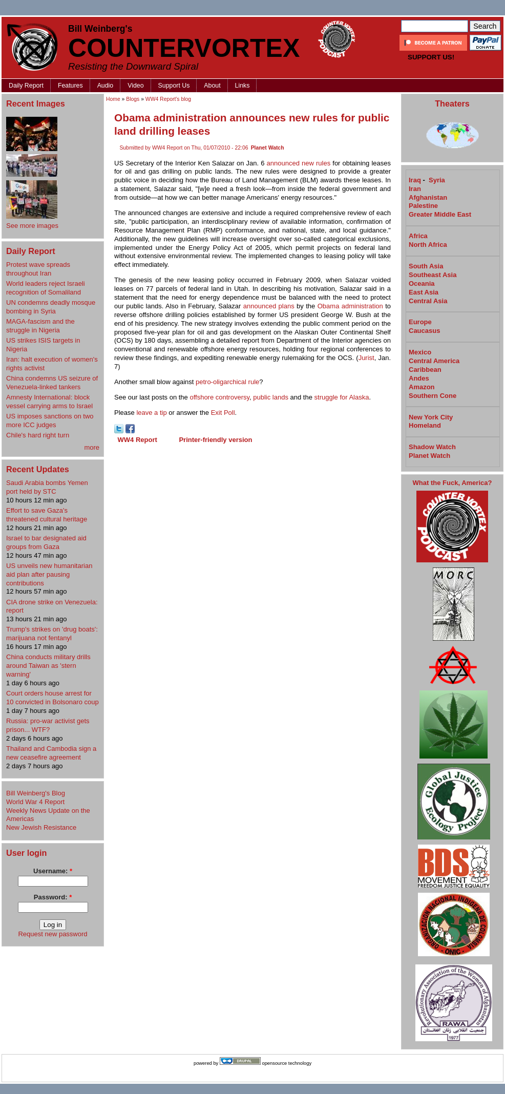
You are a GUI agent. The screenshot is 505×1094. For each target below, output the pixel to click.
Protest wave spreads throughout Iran (38, 269)
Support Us (174, 85)
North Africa (428, 244)
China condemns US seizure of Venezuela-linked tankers (52, 382)
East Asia (423, 292)
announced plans (268, 306)
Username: (52, 871)
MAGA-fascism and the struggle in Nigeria (40, 326)
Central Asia (428, 301)
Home (113, 99)
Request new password (52, 934)
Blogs (132, 99)
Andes (419, 378)
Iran (415, 189)
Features (70, 85)
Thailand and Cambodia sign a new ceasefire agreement (51, 753)
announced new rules (299, 163)
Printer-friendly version (215, 440)
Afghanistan (428, 197)
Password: (53, 897)
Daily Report (26, 85)
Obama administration (350, 306)
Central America (434, 361)
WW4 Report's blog (168, 99)
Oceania (422, 283)
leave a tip (151, 412)
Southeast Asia (432, 275)
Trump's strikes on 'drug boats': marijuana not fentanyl (52, 633)
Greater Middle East (440, 214)
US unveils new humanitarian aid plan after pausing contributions (49, 574)
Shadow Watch (432, 447)
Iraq (415, 180)
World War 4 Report (35, 802)
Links (242, 85)
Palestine (423, 205)
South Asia (426, 266)
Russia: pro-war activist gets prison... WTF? (48, 725)
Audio (105, 85)
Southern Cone (432, 395)
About (212, 85)
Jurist (366, 358)
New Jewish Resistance (41, 827)
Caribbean (425, 369)
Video (135, 85)
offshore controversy (219, 397)
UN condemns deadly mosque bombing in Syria (50, 307)
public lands (270, 397)
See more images (32, 225)
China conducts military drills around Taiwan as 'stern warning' (48, 665)
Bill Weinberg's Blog (35, 793)
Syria (437, 180)
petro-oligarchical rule (227, 382)
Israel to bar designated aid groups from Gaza (46, 542)
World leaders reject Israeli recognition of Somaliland (45, 288)
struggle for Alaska (341, 397)
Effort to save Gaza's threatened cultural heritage (46, 515)
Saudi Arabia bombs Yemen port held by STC (47, 487)
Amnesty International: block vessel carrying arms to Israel (49, 401)
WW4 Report (137, 440)
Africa (418, 236)
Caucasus (424, 330)
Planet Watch (267, 148)
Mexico (420, 352)
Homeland (425, 425)
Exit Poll (223, 412)
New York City (431, 417)
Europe (420, 322)
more (91, 447)
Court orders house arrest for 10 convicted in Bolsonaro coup (52, 697)
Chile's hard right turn (37, 435)
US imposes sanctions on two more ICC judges (50, 420)
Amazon (422, 387)
